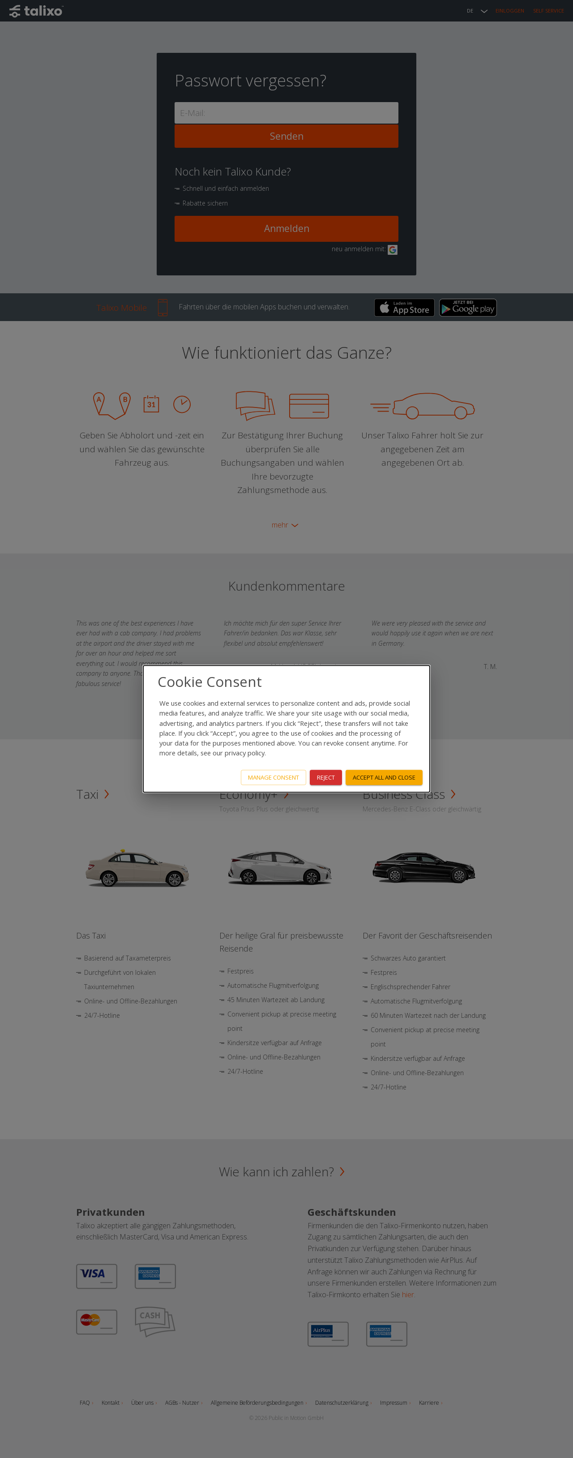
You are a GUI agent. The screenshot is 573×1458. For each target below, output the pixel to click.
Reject (326, 777)
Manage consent (273, 777)
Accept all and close (384, 777)
